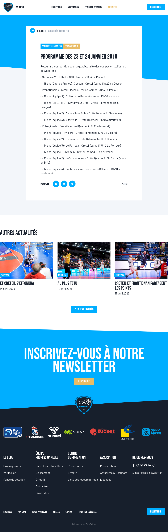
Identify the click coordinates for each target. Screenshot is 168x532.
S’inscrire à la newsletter (147, 472)
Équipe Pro (56, 7)
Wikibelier (9, 472)
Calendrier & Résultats (49, 466)
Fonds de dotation (93, 7)
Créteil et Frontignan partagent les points (141, 286)
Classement (43, 472)
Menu (21, 7)
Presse (56, 512)
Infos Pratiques (39, 512)
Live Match (42, 493)
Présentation (76, 466)
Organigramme (12, 466)
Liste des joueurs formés (83, 479)
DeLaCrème (91, 524)
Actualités (42, 486)
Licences (105, 479)
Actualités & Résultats (113, 472)
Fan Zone (22, 512)
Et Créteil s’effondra (17, 283)
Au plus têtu (67, 283)
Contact (70, 512)
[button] (56, 184)
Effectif (40, 479)
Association (73, 7)
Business (112, 7)
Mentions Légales (88, 512)
